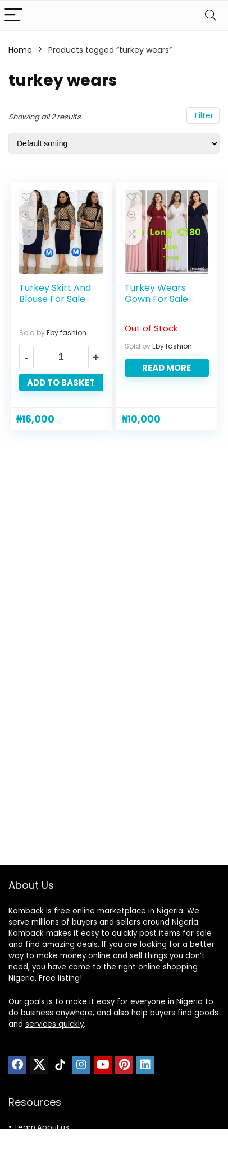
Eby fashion (66, 332)
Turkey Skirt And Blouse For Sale (55, 293)
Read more (166, 368)
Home (20, 49)
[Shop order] (114, 143)
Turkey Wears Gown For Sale (156, 293)
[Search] (210, 15)
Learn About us (42, 1127)
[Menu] (13, 15)
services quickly (54, 1024)
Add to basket (61, 382)
